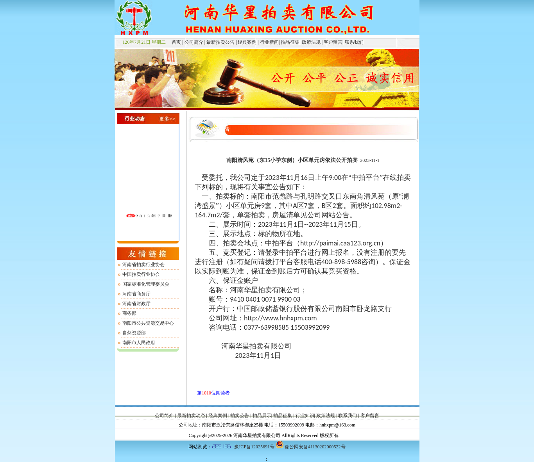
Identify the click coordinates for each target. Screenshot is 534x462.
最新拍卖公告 (220, 42)
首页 (174, 42)
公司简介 (193, 42)
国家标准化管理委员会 (145, 284)
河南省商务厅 (136, 294)
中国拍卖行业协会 (141, 274)
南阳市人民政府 (138, 342)
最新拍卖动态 (191, 415)
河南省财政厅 (136, 303)
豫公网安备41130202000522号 (315, 447)
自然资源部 (134, 333)
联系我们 (354, 42)
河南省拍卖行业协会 (143, 264)
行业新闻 (269, 42)
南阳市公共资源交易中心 (148, 323)
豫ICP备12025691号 (254, 447)
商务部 (129, 313)
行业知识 (304, 415)
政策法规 (311, 42)
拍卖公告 (239, 415)
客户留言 (332, 42)
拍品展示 (262, 415)
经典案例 (247, 42)
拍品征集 (289, 42)
